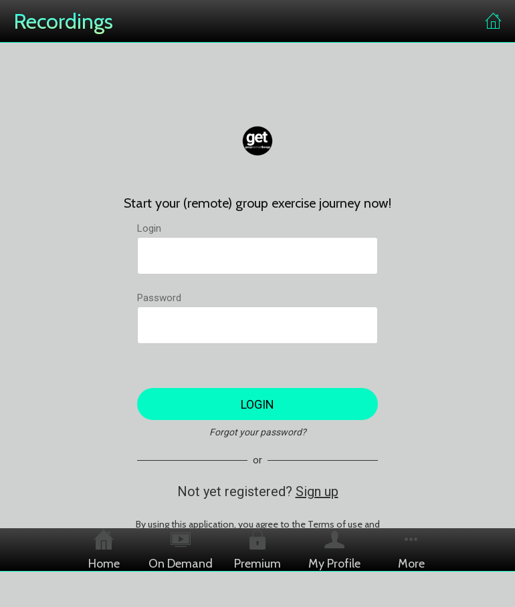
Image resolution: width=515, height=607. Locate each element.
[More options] (411, 549)
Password (159, 298)
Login (149, 228)
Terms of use (335, 524)
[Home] (494, 21)
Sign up (317, 491)
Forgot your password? (257, 432)
